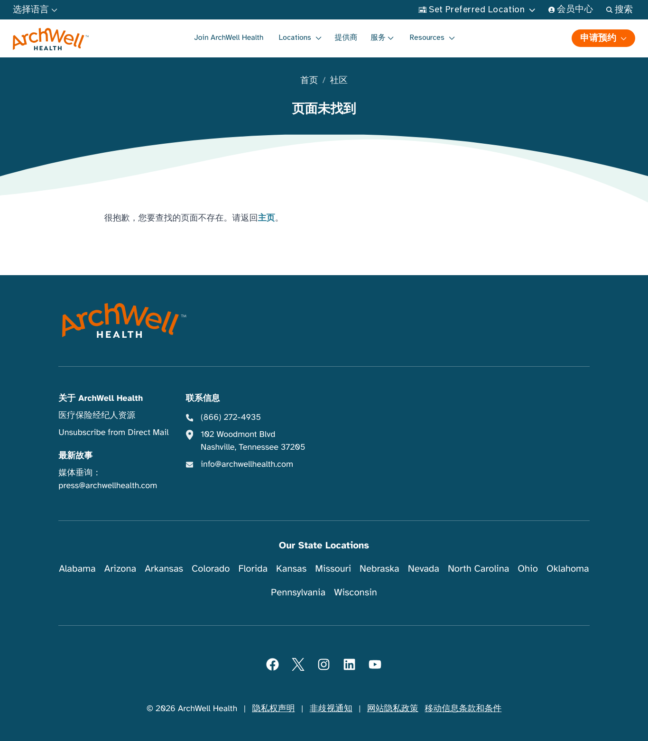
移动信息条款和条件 (463, 709)
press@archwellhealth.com (107, 486)
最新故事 (75, 456)
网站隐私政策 (392, 709)
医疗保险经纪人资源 (96, 415)
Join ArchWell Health (228, 37)
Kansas (291, 568)
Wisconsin (355, 592)
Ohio (528, 568)
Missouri (333, 568)
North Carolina (478, 568)
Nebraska (379, 568)
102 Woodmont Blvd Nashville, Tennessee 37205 (253, 441)
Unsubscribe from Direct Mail (113, 432)
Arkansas (164, 568)
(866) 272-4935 (231, 417)
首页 (309, 80)
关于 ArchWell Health (100, 398)
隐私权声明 (273, 709)
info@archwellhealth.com (247, 464)
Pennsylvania (298, 592)
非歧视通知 (331, 709)
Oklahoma (567, 568)
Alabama (77, 568)
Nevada (423, 568)
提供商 (346, 37)
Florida (253, 568)
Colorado (211, 568)
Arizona (120, 568)
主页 (266, 218)
